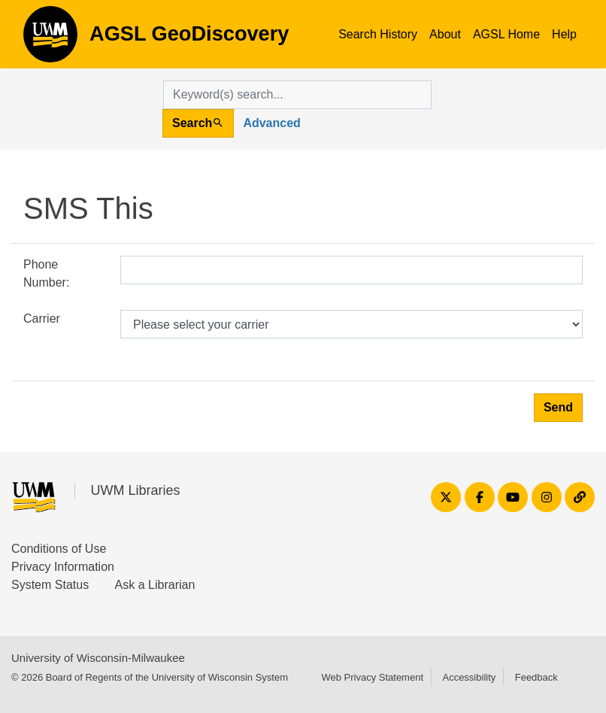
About (445, 34)
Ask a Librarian (155, 584)
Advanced (271, 123)
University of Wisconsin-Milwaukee (98, 657)
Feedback (536, 677)
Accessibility (468, 677)
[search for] (297, 94)
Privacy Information (62, 566)
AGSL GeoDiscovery (50, 39)
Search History (377, 34)
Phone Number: (46, 273)
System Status (50, 584)
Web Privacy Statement (372, 677)
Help (564, 34)
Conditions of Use (58, 548)
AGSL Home (506, 34)
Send (558, 407)
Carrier (41, 318)
